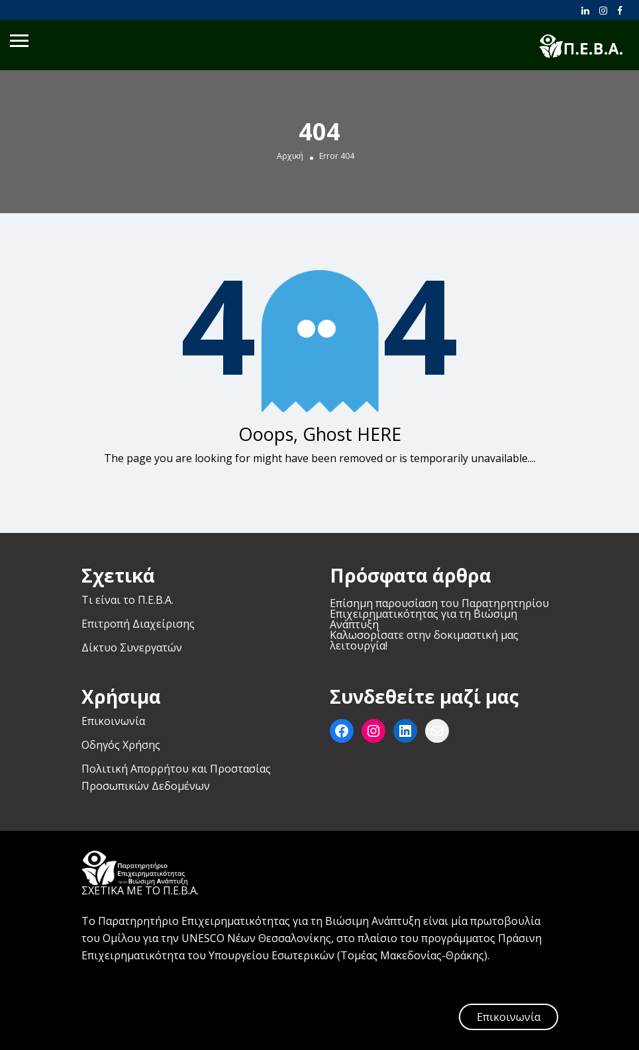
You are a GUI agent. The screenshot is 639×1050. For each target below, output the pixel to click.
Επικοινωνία (113, 721)
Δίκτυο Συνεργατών (131, 647)
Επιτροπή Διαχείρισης (138, 623)
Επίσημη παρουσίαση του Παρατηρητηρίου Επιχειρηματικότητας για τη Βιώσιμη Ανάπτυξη (439, 614)
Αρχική (290, 156)
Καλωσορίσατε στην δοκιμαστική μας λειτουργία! (424, 640)
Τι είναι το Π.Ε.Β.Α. (127, 600)
